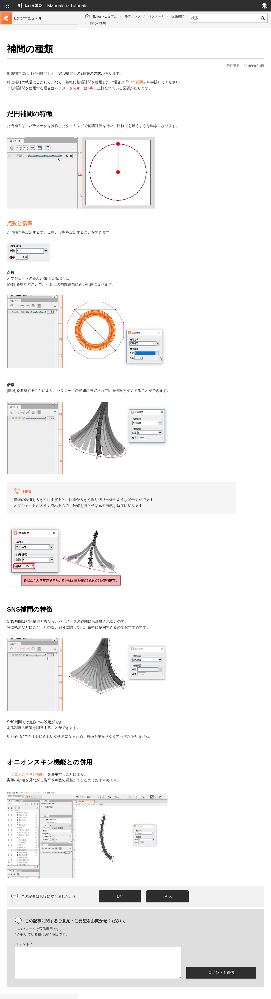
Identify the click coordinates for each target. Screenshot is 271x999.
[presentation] (221, 945)
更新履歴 (21, 80)
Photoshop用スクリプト (32, 175)
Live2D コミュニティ (242, 990)
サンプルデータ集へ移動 (32, 65)
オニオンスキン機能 (105, 763)
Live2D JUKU (175, 990)
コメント (101, 932)
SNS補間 (213, 71)
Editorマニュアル (105, 16)
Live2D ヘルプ (206, 990)
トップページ (24, 50)
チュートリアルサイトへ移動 (36, 58)
